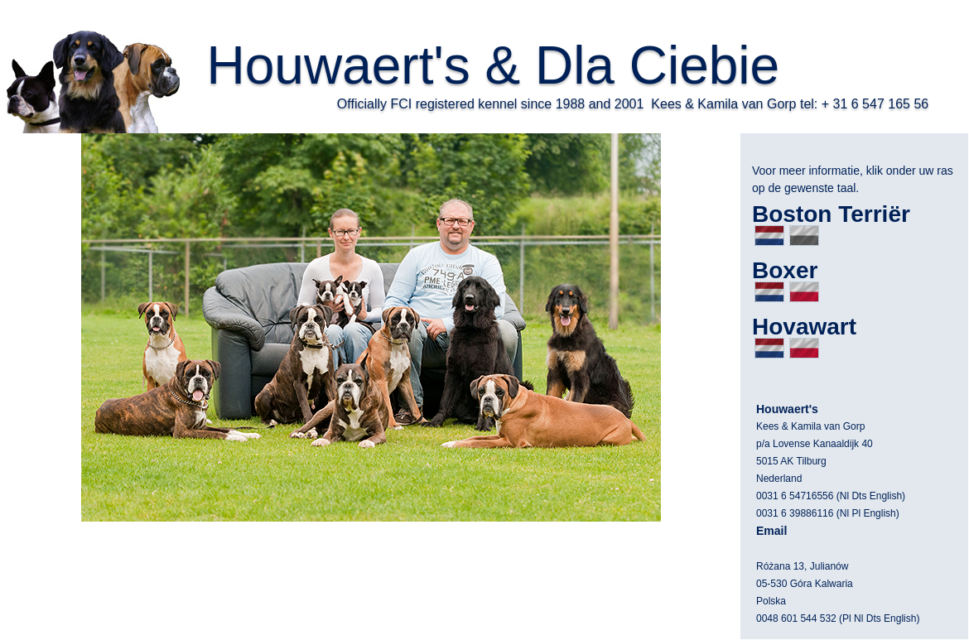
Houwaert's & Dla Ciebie (493, 65)
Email (771, 530)
